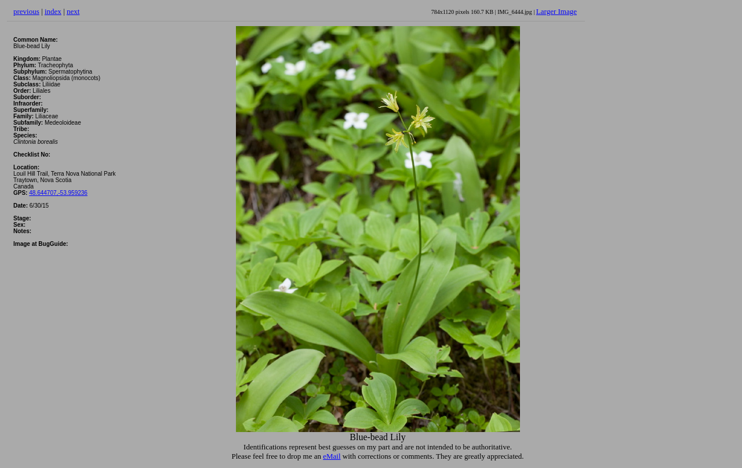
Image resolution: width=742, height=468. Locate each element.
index (53, 11)
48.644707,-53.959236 (58, 193)
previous (26, 11)
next (73, 11)
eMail (331, 456)
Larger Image (556, 11)
